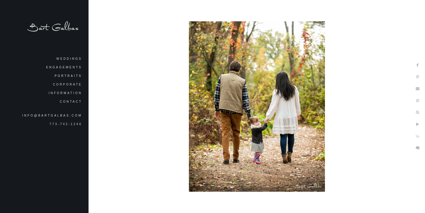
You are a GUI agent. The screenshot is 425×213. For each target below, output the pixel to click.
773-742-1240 (66, 124)
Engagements (64, 67)
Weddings (69, 58)
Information (65, 93)
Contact (71, 101)
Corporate (67, 84)
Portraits (68, 76)
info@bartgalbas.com (52, 115)
